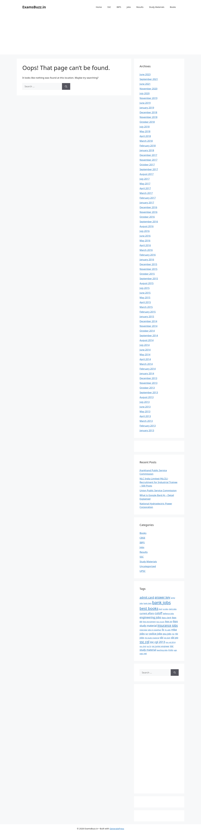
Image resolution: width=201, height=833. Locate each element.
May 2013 (145, 411)
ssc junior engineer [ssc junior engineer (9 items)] (160, 646)
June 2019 (145, 102)
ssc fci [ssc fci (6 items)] (149, 646)
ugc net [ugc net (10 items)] (143, 653)
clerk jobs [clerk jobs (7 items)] (173, 609)
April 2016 (145, 245)
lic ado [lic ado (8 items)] (168, 630)
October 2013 (147, 387)
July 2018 (145, 126)
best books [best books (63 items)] (149, 608)
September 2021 (149, 79)
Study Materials (156, 7)
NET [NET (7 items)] (147, 634)
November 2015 (148, 269)
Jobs (129, 7)
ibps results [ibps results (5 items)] (160, 622)
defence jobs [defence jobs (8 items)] (168, 613)
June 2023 (145, 74)
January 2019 (147, 107)
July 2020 (145, 93)
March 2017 (146, 193)
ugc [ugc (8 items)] (175, 650)
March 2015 (146, 307)
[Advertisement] (100, 34)
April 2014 (145, 359)
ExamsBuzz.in (34, 7)
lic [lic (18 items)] (163, 629)
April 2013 (145, 416)
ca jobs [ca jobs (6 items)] (165, 609)
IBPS (119, 7)
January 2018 (147, 150)
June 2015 (145, 292)
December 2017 (148, 155)
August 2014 (147, 340)
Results (139, 7)
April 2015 (145, 302)
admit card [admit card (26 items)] (147, 597)
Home (99, 7)
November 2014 (148, 326)
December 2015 (148, 264)
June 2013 (145, 406)
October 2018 (147, 121)
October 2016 (147, 216)
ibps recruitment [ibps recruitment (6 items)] (149, 621)
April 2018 (145, 136)
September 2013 (149, 392)
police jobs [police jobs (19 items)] (155, 633)
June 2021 (145, 83)
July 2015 (145, 288)
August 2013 (147, 397)
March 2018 (146, 140)
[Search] (66, 86)
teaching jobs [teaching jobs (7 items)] (162, 650)
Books (173, 7)
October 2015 (147, 273)
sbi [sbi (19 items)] (161, 637)
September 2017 (149, 169)
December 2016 (148, 207)
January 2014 (147, 373)
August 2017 (147, 174)
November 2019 (148, 98)
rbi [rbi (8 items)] (173, 634)
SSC (109, 7)
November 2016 (148, 212)
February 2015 (148, 311)
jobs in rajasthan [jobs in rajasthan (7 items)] (154, 630)
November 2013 (148, 383)
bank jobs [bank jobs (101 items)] (161, 602)
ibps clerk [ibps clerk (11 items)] (166, 617)
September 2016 (149, 221)
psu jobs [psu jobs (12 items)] (167, 633)
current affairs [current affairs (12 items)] (147, 613)
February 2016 (148, 254)
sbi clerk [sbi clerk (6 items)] (167, 638)
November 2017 (148, 159)
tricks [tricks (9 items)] (170, 650)
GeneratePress (117, 828)
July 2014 (145, 345)
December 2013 (148, 378)
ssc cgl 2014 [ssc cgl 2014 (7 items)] (170, 642)
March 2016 (146, 250)
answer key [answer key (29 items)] (162, 597)
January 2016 (147, 259)
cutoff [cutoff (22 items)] (158, 613)
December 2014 (148, 321)
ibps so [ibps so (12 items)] (168, 621)
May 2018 (145, 131)
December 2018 (148, 112)
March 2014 (146, 364)
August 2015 (147, 283)
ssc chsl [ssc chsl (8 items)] (143, 646)
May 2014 (145, 354)
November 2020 (148, 88)
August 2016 (147, 226)
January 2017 (147, 202)
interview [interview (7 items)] (143, 630)
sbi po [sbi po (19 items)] (174, 637)
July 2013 (145, 402)
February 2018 (148, 145)
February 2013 (148, 425)
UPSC (143, 571)
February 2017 (148, 197)
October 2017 (147, 164)
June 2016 (145, 235)
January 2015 (147, 316)
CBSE (142, 537)
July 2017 (145, 178)
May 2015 (145, 297)
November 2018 (148, 117)
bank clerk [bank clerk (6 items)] (148, 603)
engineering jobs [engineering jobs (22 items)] (150, 617)
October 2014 (147, 330)
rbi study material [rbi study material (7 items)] (152, 638)
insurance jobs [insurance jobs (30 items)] (167, 625)
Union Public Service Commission (158, 490)
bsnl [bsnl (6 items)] (160, 609)
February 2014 (148, 368)
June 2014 (145, 349)
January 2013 (147, 430)
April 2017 (145, 188)
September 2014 (149, 335)
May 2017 (145, 183)
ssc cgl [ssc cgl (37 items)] (144, 642)
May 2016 (145, 240)
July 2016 (145, 231)
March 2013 (146, 421)
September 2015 (149, 278)
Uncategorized (148, 566)
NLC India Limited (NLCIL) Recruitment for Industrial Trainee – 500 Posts (158, 482)
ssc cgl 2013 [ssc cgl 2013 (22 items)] (157, 642)
